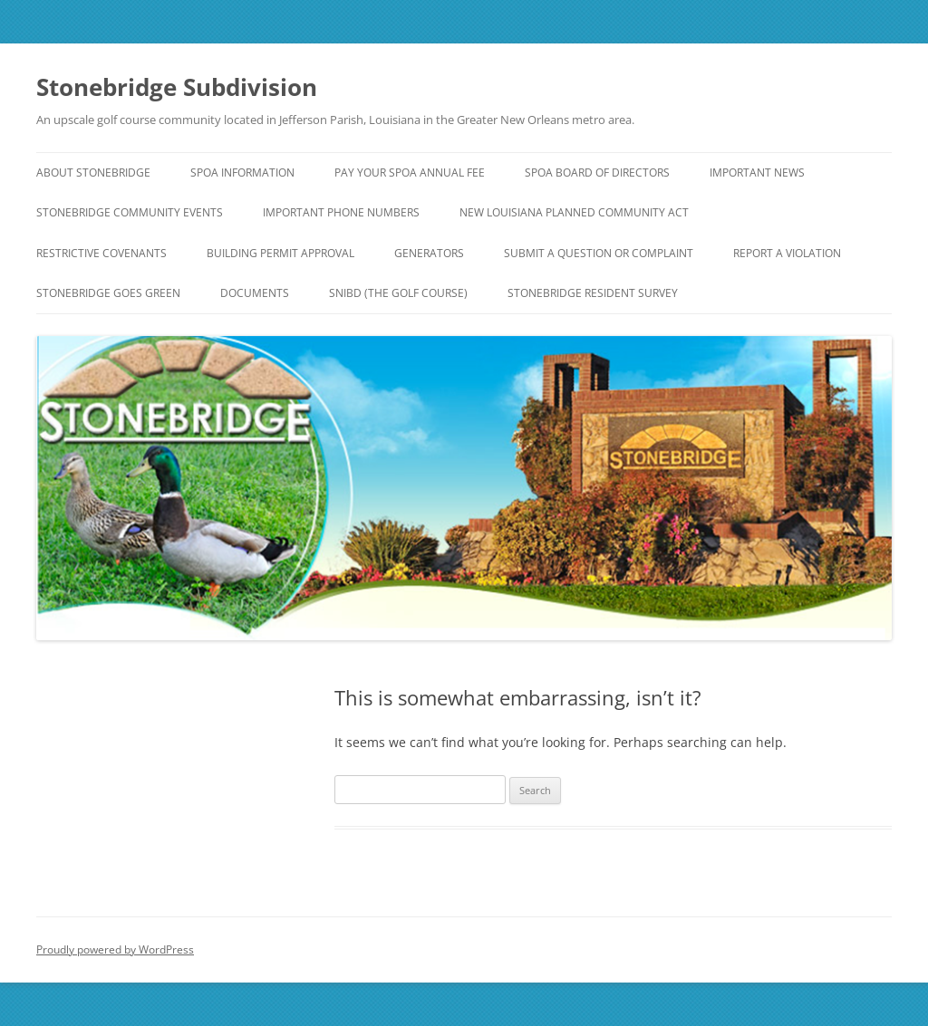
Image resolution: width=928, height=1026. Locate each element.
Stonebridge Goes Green (108, 293)
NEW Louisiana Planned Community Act (574, 212)
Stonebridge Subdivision (176, 87)
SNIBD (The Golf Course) (398, 293)
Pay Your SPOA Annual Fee (409, 172)
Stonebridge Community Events (129, 212)
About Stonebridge (93, 172)
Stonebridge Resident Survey (593, 293)
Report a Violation (787, 253)
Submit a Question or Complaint (598, 253)
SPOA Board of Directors (597, 172)
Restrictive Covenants (101, 253)
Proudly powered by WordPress (115, 949)
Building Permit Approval (280, 253)
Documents (254, 293)
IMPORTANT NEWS (757, 172)
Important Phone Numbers (341, 212)
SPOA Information (242, 172)
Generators (429, 253)
